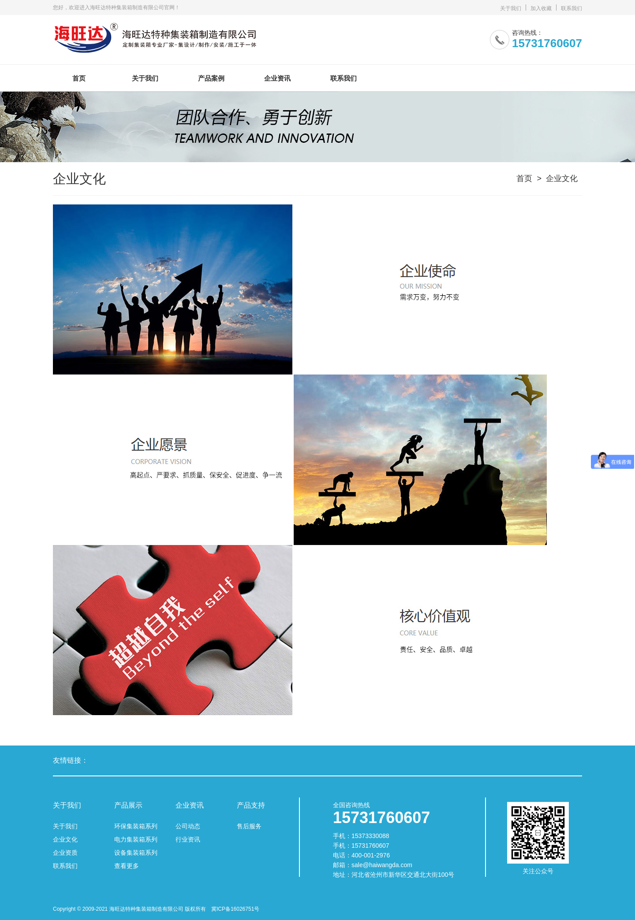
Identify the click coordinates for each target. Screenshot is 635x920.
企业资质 (65, 853)
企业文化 (562, 178)
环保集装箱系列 (135, 826)
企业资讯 (277, 78)
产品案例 (211, 78)
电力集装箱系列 (135, 839)
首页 (79, 78)
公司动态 (188, 826)
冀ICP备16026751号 (235, 909)
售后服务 (249, 826)
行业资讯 (188, 839)
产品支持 (251, 805)
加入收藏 (541, 8)
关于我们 (510, 8)
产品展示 (128, 805)
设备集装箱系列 (135, 853)
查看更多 (126, 866)
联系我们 (571, 8)
